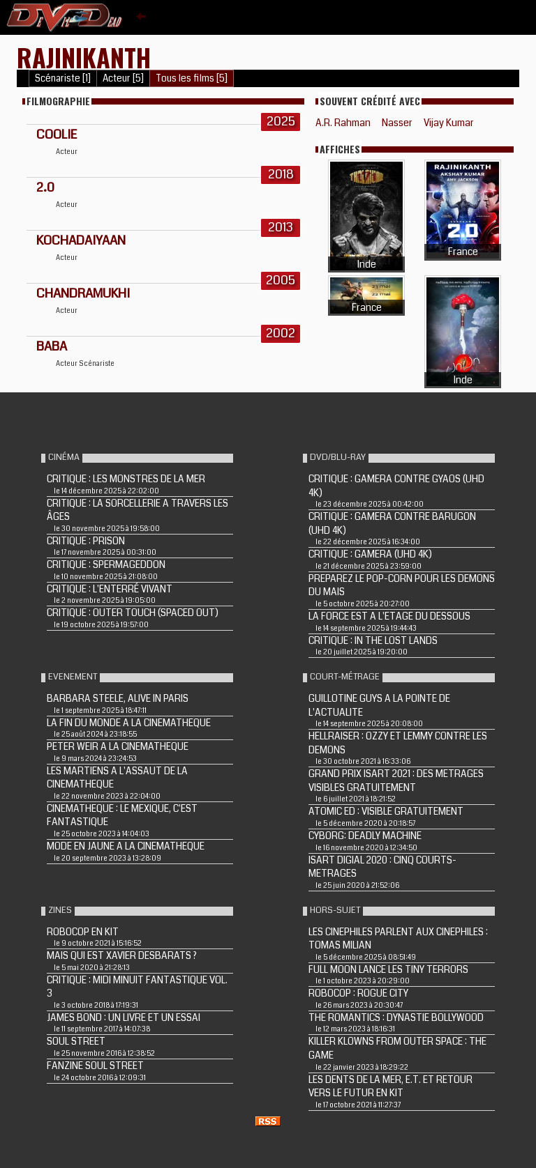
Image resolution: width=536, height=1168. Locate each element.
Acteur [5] (123, 78)
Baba (51, 346)
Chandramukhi (83, 293)
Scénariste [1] (63, 78)
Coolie (56, 134)
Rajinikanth (84, 56)
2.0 (45, 187)
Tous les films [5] (192, 78)
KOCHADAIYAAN (81, 240)
